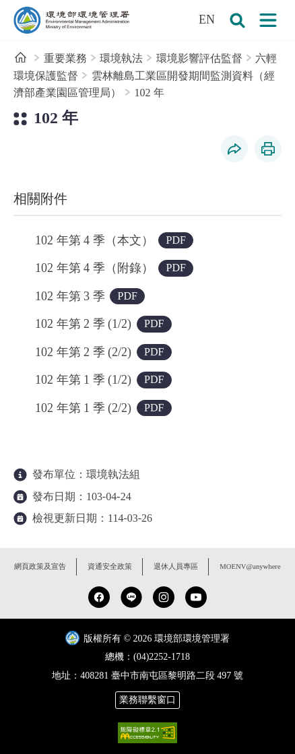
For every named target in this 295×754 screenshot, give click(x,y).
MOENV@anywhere (250, 566)
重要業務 (65, 58)
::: (9, 7)
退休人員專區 (176, 566)
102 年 (149, 92)
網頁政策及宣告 (40, 566)
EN (207, 19)
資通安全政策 (110, 566)
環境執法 (121, 58)
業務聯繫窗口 (147, 700)
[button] (237, 20)
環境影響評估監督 (199, 58)
